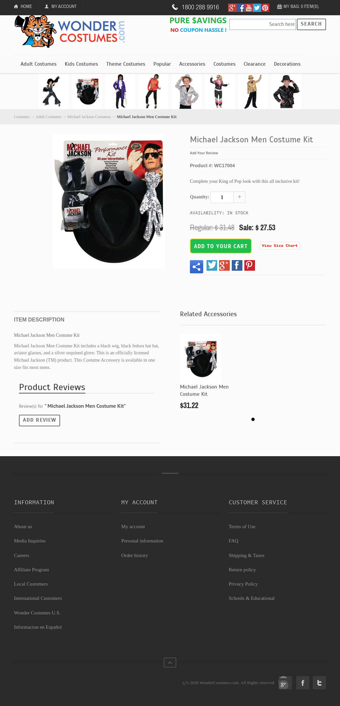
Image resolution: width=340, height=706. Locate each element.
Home (26, 6)
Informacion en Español (38, 627)
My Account (64, 6)
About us (23, 526)
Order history (134, 555)
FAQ (233, 540)
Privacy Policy (243, 584)
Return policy (242, 569)
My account (133, 526)
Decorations (287, 64)
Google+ (285, 682)
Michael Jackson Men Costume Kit (204, 390)
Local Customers (31, 584)
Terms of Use (242, 526)
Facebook (302, 682)
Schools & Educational (252, 598)
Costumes (224, 64)
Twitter (319, 682)
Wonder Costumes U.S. (37, 612)
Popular (162, 64)
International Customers (38, 598)
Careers (21, 555)
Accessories (192, 64)
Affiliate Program (31, 569)
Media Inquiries (29, 540)
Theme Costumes (125, 64)
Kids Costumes (81, 64)
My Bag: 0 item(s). (301, 6)
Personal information (142, 540)
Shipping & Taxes (247, 555)
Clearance (255, 64)
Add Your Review (204, 153)
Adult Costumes (38, 64)
